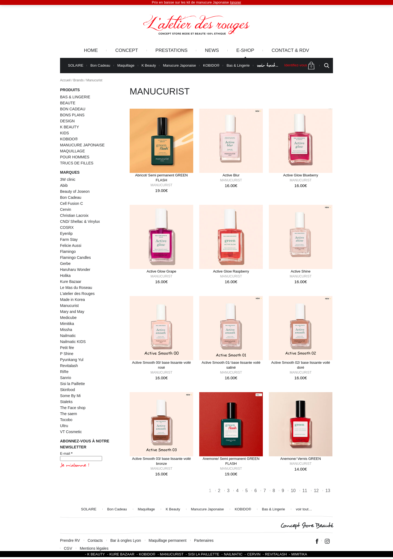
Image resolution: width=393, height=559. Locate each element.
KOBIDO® (211, 65)
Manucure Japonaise (179, 65)
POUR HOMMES (74, 157)
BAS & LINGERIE (75, 97)
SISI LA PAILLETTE (203, 554)
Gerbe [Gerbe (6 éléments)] (65, 263)
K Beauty (149, 65)
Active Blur (230, 175)
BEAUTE (67, 103)
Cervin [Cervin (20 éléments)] (65, 209)
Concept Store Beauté (306, 525)
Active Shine (300, 271)
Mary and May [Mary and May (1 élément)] (72, 311)
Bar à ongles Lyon (125, 540)
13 (327, 490)
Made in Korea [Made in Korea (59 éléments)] (72, 299)
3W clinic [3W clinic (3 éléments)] (67, 179)
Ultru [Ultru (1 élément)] (64, 426)
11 (304, 490)
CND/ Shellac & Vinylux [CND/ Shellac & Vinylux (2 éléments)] (80, 221)
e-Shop (245, 50)
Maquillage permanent (168, 540)
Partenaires (204, 540)
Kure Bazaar (122, 554)
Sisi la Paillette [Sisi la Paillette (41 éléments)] (72, 383)
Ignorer (235, 2)
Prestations (171, 50)
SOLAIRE (75, 65)
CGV (68, 548)
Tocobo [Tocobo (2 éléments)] (66, 420)
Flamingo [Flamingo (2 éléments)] (68, 251)
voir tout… (267, 65)
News (212, 50)
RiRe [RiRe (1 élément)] (64, 371)
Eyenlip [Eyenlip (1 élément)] (66, 233)
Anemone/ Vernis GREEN (300, 459)
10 (293, 490)
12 (316, 490)
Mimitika (299, 554)
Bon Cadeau (100, 65)
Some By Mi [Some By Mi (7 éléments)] (70, 396)
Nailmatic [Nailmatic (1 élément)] (68, 335)
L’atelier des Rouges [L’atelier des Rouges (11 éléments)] (77, 293)
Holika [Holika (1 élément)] (65, 275)
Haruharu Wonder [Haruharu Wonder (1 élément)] (75, 269)
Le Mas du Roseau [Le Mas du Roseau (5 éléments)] (76, 287)
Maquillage (126, 65)
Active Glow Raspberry (231, 271)
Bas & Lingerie (238, 65)
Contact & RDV (290, 50)
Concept (126, 50)
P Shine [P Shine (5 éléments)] (66, 353)
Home (91, 50)
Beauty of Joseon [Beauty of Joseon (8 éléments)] (75, 191)
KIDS (64, 133)
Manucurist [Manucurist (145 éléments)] (69, 305)
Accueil (65, 80)
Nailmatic (233, 554)
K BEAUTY (69, 127)
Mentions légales (94, 548)
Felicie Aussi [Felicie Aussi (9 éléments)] (70, 245)
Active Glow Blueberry (300, 175)
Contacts (95, 540)
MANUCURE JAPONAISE (82, 145)
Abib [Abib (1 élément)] (64, 185)
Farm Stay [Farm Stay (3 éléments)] (69, 239)
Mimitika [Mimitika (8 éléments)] (67, 323)
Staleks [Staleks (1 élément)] (66, 402)
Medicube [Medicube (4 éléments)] (68, 317)
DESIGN (67, 121)
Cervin (253, 554)
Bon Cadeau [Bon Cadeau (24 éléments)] (70, 197)
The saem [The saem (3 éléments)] (68, 414)
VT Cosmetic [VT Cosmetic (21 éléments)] (71, 432)
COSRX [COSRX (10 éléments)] (67, 227)
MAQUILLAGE (72, 151)
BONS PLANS (72, 115)
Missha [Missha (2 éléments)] (66, 329)
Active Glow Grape (161, 271)
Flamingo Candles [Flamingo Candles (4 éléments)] (75, 257)
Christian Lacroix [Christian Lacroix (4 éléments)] (74, 215)
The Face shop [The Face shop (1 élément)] (72, 408)
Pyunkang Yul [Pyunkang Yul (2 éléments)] (71, 359)
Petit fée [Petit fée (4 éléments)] (67, 347)
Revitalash (276, 554)
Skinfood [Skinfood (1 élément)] (67, 390)
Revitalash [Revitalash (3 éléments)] (69, 365)
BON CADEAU (72, 109)
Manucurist (161, 185)
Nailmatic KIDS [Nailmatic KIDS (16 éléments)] (73, 341)
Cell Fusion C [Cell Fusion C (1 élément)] (71, 203)
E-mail (66, 453)
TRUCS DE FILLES (76, 163)
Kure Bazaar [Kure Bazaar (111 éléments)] (70, 281)
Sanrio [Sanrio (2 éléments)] (65, 377)
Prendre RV (70, 540)
